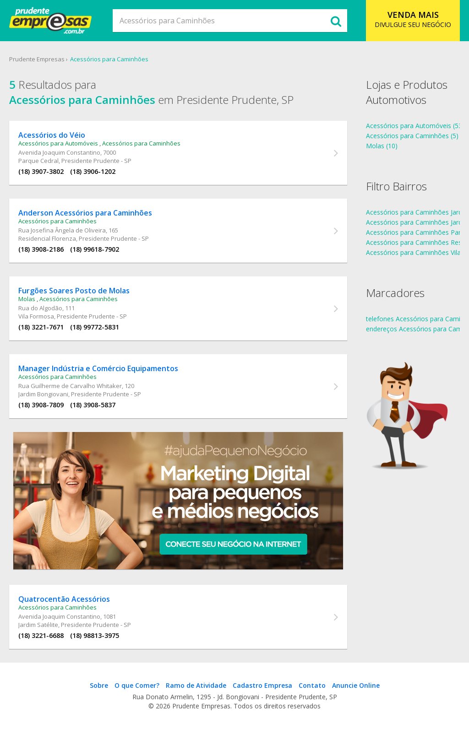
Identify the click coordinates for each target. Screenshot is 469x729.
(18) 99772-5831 (94, 327)
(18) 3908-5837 (92, 404)
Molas (26, 299)
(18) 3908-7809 (41, 404)
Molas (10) (382, 145)
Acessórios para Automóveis (58, 143)
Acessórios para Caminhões (109, 59)
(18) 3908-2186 (41, 249)
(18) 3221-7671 (41, 327)
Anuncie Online (356, 685)
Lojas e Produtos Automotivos (406, 92)
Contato (312, 685)
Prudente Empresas (37, 59)
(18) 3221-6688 (41, 635)
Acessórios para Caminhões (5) (412, 135)
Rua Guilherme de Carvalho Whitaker (70, 386)
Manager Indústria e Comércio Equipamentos (98, 368)
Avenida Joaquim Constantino (59, 152)
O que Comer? (137, 685)
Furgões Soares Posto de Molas (74, 291)
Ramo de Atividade (196, 685)
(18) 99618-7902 (94, 249)
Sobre (99, 685)
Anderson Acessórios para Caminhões (85, 213)
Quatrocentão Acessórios (64, 599)
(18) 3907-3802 (41, 171)
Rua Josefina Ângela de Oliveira (62, 230)
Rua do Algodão (40, 308)
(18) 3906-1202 (92, 171)
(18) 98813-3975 (94, 635)
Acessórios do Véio (51, 135)
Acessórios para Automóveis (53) (415, 125)
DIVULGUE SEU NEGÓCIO (413, 19)
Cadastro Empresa (262, 685)
